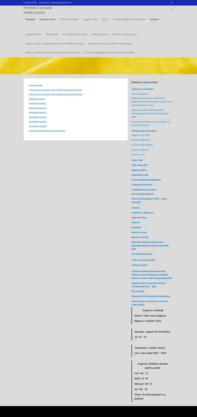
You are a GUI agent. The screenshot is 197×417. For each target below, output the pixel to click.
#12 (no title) (137, 291)
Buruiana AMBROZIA (140, 140)
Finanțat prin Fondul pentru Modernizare (110, 43)
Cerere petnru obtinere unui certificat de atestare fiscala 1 (56, 94)
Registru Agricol (139, 170)
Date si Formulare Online (143, 260)
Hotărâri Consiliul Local (142, 212)
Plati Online (52, 34)
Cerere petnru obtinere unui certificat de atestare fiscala (55, 90)
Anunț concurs (138, 154)
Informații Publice (69, 19)
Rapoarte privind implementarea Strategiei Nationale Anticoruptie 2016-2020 (150, 113)
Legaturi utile (90, 19)
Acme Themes (156, 410)
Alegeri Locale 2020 (140, 135)
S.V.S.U (105, 19)
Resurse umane (139, 232)
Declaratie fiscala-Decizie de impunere (47, 130)
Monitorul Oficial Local (125, 34)
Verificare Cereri (99, 34)
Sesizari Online (33, 34)
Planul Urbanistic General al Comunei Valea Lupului (53, 52)
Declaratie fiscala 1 (37, 103)
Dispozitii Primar (139, 217)
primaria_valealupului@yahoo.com (55, 2)
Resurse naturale (139, 237)
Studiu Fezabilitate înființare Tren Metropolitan (110, 52)
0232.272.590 (30, 2)
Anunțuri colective (140, 149)
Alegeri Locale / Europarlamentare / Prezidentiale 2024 (55, 43)
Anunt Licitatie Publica (142, 144)
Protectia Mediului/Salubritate (129, 19)
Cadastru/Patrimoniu (141, 184)
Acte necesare (36, 85)
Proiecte (135, 222)
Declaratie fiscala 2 (38, 108)
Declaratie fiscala (37, 99)
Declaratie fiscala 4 (38, 117)
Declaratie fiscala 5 (38, 121)
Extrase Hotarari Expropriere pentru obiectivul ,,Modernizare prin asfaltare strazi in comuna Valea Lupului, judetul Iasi (152, 275)
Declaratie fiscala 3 (38, 112)
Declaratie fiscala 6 (38, 126)
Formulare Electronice (75, 34)
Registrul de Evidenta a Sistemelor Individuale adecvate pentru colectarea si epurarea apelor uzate (152, 102)
